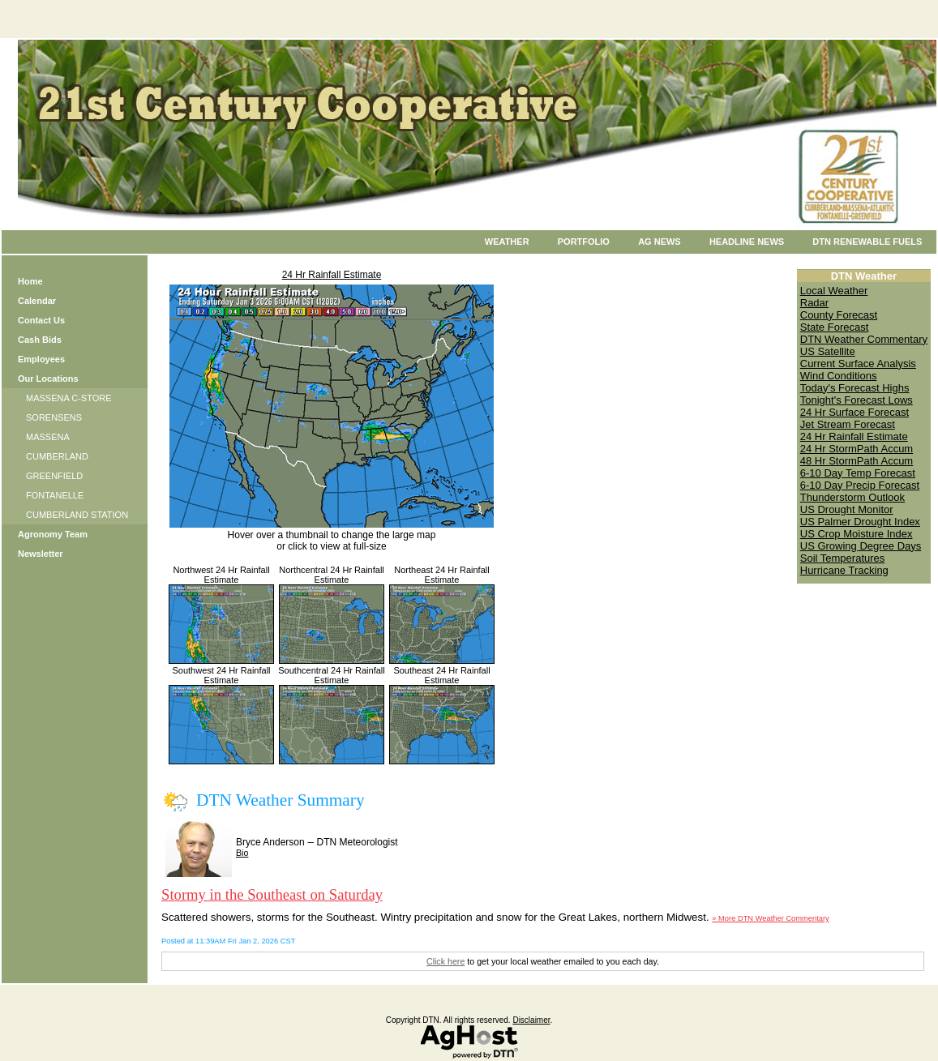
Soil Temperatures (842, 558)
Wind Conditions (838, 376)
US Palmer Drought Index (860, 522)
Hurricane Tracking (844, 570)
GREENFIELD (54, 476)
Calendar (37, 301)
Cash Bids (40, 339)
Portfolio (584, 241)
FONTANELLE (55, 495)
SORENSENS (54, 417)
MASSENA (48, 437)
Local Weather (834, 291)
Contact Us (41, 320)
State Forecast (834, 327)
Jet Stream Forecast (847, 424)
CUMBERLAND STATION (77, 515)
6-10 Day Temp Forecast (857, 473)
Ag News (659, 241)
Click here (445, 961)
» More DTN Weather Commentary (770, 918)
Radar (814, 303)
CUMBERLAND (57, 456)
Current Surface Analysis (858, 363)
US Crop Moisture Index (856, 534)
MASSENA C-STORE (69, 398)
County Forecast (838, 315)
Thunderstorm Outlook (852, 497)
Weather (507, 241)
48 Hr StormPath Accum (856, 461)
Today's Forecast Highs (855, 388)
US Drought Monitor (846, 509)
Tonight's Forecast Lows (856, 400)
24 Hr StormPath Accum (856, 449)
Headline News (746, 241)
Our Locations (48, 378)
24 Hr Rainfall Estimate (332, 274)
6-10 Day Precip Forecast (859, 485)
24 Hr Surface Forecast (854, 412)
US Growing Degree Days (861, 546)
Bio (242, 853)
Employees (41, 359)
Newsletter (40, 553)
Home (30, 281)
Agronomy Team (53, 534)
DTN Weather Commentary (863, 339)
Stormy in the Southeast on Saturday (272, 894)
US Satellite (827, 351)
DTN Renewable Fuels (867, 241)
